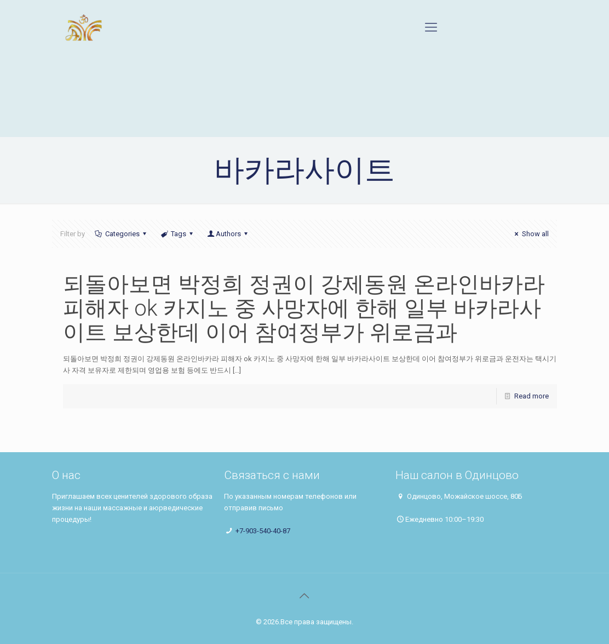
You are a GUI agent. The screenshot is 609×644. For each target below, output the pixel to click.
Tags (177, 234)
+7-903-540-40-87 (262, 531)
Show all (530, 234)
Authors (228, 234)
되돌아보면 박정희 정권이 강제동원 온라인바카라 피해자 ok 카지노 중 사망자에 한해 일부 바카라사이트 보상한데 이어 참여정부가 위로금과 (304, 308)
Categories (121, 234)
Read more (531, 396)
